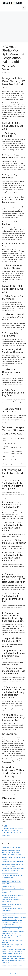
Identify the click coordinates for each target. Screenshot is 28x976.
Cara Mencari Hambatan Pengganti (12, 965)
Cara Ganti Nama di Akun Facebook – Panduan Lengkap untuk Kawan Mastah (13, 891)
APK (5, 826)
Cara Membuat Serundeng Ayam (12, 920)
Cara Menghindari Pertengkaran (11, 956)
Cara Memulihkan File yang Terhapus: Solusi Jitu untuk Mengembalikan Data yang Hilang (13, 960)
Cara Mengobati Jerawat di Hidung (12, 861)
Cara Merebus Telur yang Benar (11, 847)
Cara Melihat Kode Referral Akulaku (12, 953)
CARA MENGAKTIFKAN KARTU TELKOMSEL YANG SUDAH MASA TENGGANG (11, 882)
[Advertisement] (14, 26)
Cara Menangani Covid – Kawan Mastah (14, 917)
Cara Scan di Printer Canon (10, 873)
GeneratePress (14, 973)
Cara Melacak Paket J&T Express (11, 854)
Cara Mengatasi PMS (8, 886)
